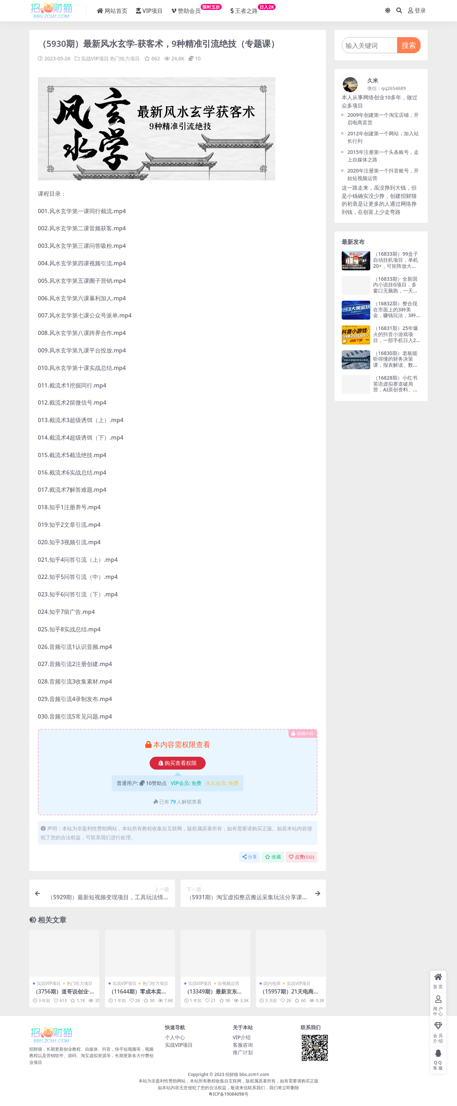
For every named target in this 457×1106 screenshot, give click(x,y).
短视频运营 (228, 983)
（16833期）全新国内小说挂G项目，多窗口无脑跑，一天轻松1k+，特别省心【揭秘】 (395, 290)
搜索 (409, 45)
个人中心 (175, 1037)
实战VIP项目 (95, 58)
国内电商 (272, 983)
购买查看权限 (178, 763)
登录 (417, 10)
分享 (249, 857)
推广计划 (243, 1052)
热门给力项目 (125, 58)
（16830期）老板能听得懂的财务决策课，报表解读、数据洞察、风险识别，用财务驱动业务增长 (395, 365)
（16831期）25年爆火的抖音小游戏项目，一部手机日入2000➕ (396, 337)
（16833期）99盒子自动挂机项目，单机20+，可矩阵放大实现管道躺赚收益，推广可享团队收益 (395, 265)
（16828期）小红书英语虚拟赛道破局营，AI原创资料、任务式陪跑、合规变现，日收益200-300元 (395, 392)
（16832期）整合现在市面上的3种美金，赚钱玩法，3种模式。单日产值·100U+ (395, 315)
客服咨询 (243, 1044)
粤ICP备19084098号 (228, 1094)
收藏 (273, 857)
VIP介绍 (242, 1037)
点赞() (301, 857)
